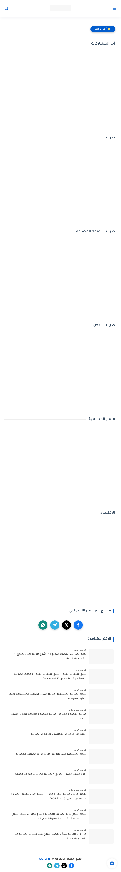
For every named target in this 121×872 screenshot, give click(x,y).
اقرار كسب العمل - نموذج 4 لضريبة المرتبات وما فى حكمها (50, 774)
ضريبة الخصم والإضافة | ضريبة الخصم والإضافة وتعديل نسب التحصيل (48, 717)
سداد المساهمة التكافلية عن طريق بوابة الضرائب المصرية (51, 754)
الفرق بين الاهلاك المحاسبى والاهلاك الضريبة (58, 734)
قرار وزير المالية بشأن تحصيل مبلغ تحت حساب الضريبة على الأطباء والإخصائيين (50, 837)
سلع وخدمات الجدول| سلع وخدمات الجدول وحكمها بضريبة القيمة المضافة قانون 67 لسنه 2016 (50, 677)
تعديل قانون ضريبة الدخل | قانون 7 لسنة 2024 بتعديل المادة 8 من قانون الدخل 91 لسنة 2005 (48, 797)
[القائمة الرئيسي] (114, 8)
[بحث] (6, 8)
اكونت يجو (45, 859)
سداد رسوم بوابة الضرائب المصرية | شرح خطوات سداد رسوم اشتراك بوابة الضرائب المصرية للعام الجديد (49, 817)
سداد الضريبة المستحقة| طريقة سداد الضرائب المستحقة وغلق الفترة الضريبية (47, 697)
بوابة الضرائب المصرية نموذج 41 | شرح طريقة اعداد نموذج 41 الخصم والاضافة (50, 657)
